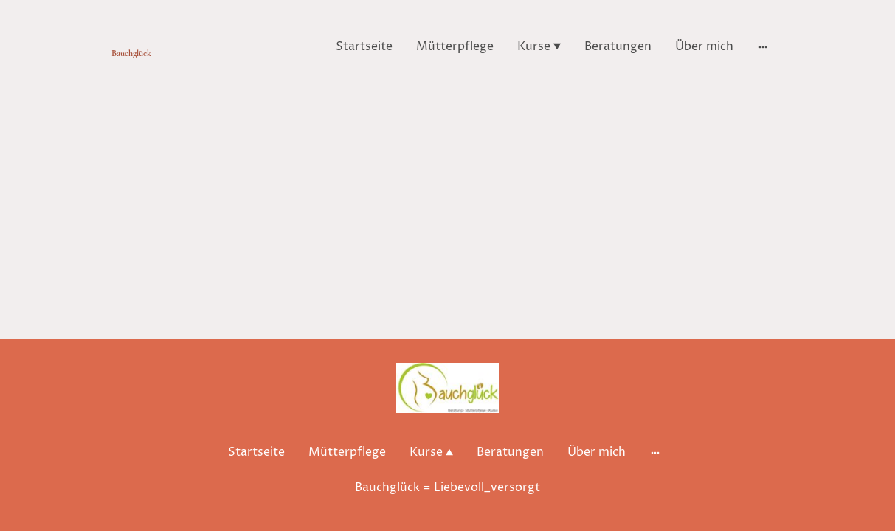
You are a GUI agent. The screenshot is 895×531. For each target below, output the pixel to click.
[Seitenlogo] (162, 46)
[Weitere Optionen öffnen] (763, 46)
